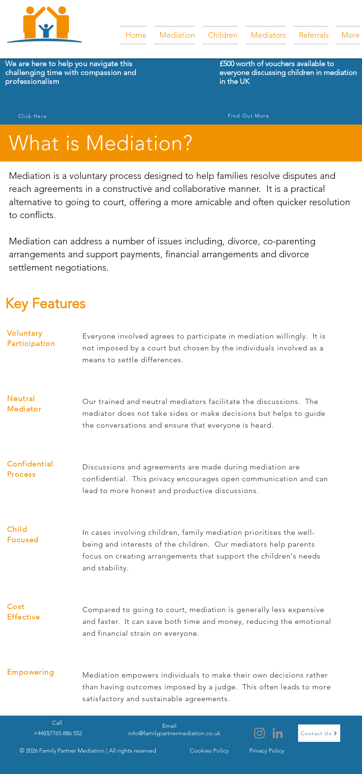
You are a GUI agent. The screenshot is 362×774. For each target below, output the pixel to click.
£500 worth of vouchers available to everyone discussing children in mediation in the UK (288, 72)
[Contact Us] (319, 733)
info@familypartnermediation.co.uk (174, 733)
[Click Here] (33, 116)
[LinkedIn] (277, 733)
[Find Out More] (249, 115)
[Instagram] (259, 733)
